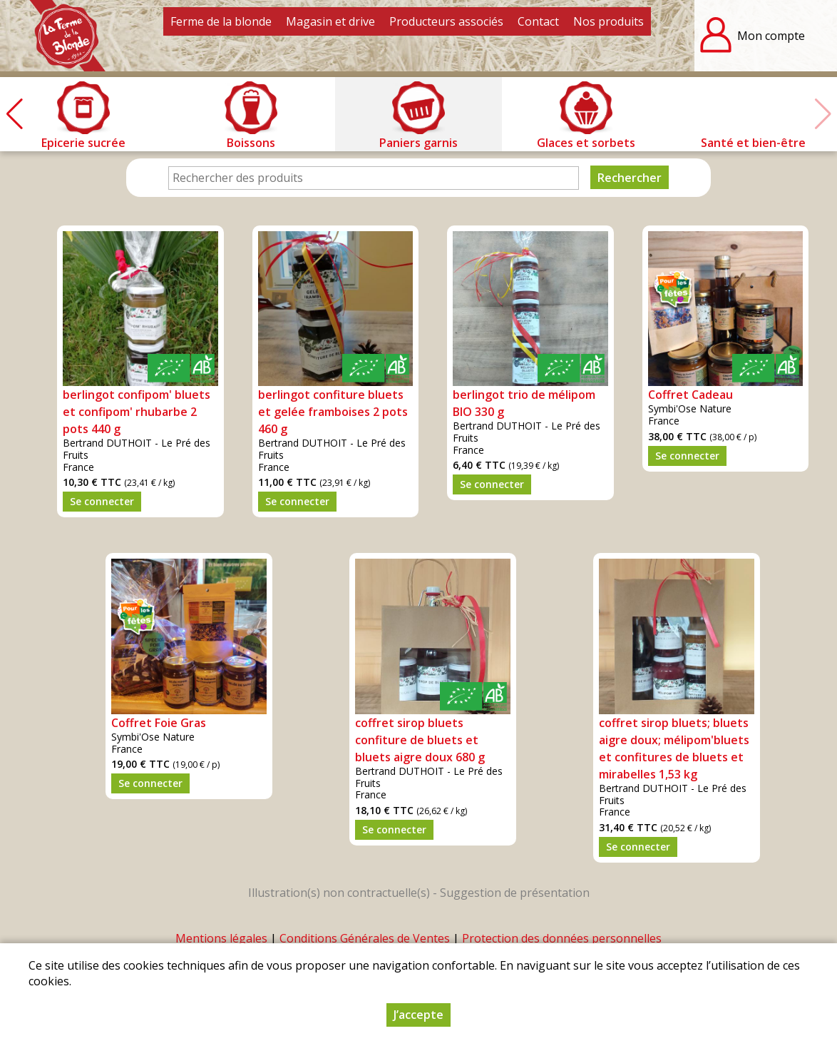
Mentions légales (221, 938)
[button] (14, 114)
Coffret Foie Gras (158, 723)
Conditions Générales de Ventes (364, 938)
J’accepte (418, 1016)
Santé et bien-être (753, 143)
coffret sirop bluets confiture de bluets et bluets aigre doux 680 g (420, 740)
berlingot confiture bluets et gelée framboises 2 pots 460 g (333, 412)
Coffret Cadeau (690, 394)
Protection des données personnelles (562, 938)
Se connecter (102, 501)
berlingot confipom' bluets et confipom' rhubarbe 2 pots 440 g (136, 412)
